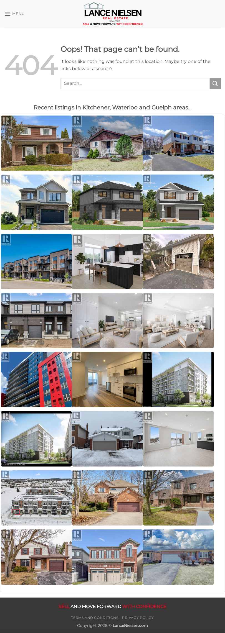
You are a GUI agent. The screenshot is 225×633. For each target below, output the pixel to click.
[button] (14, 13)
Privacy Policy (138, 618)
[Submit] (215, 83)
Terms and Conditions (94, 618)
